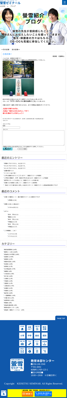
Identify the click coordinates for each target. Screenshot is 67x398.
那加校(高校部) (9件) (10, 308)
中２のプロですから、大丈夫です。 (15, 169)
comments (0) (30, 119)
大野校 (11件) (8, 281)
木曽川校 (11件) (9, 301)
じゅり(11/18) (12, 237)
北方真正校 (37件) (9, 272)
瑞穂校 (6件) (8, 274)
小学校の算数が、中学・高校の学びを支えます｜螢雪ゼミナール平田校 (26, 181)
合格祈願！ (7, 54)
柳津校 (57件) (8, 269)
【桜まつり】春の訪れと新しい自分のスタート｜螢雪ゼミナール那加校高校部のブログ (31, 188)
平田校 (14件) (8, 284)
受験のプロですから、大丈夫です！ (15, 166)
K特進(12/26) (12, 203)
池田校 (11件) (8, 286)
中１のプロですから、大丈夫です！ (15, 171)
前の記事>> (16, 49)
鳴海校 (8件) (8, 306)
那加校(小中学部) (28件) (11, 257)
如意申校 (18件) (9, 303)
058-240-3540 (38, 366)
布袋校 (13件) (8, 293)
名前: (4, 126)
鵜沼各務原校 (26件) (10, 252)
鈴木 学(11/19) (13, 222)
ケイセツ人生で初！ (10, 176)
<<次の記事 (5, 49)
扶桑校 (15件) (8, 291)
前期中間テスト (9, 173)
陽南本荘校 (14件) (9, 264)
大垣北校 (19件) (9, 277)
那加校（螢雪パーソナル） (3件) (14, 313)
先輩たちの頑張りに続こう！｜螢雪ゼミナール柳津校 (20, 186)
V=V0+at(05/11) (13, 210)
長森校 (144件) (9, 260)
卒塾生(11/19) (12, 225)
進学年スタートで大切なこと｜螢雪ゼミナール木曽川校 (21, 183)
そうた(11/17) (12, 239)
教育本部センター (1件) (11, 310)
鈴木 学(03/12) (13, 217)
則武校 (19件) (8, 267)
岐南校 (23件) (8, 262)
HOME (2, 6)
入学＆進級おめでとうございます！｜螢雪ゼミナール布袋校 (22, 178)
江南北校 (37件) (9, 289)
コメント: (5, 129)
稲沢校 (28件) (8, 296)
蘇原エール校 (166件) (11, 255)
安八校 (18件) (8, 279)
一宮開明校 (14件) (9, 298)
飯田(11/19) (12, 220)
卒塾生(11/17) (12, 229)
